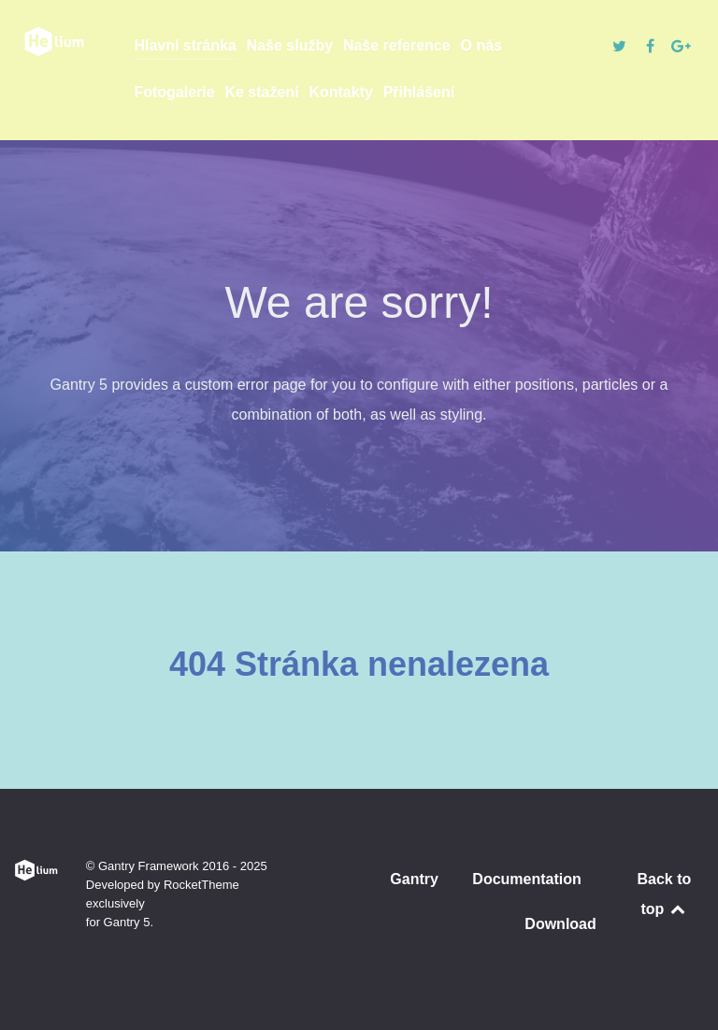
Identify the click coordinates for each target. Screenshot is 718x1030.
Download (560, 924)
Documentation (526, 879)
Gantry (414, 879)
